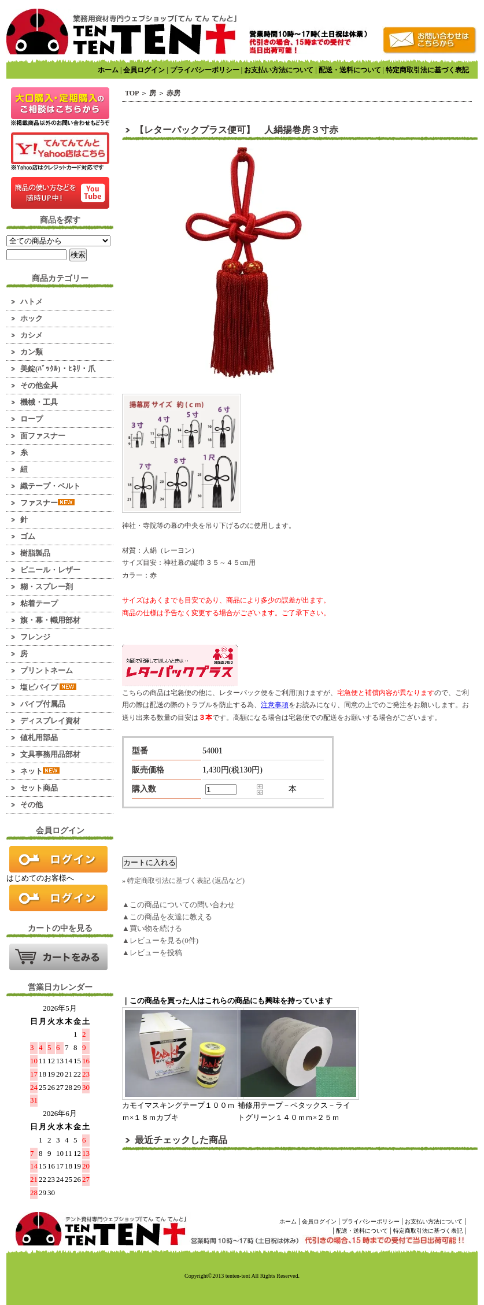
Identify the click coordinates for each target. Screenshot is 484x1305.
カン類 (31, 351)
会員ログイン (144, 70)
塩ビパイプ (48, 687)
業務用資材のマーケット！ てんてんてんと (121, 31)
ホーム (108, 70)
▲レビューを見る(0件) (160, 940)
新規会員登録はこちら (58, 898)
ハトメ (31, 301)
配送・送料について (350, 70)
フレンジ (35, 637)
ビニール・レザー (50, 569)
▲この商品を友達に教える (167, 916)
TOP (132, 93)
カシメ (31, 335)
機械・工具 (39, 402)
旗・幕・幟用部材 (50, 620)
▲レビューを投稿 (152, 952)
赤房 (173, 93)
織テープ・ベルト (50, 486)
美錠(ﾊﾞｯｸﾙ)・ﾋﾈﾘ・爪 (57, 368)
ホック (31, 318)
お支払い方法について (278, 70)
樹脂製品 (35, 553)
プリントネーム (46, 670)
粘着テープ (39, 603)
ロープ (31, 419)
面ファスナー (42, 435)
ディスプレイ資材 (50, 720)
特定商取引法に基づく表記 (427, 70)
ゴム (27, 536)
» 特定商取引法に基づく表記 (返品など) (183, 881)
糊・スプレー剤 (46, 586)
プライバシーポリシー (204, 70)
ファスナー (47, 502)
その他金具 (39, 385)
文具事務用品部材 (50, 754)
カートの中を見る (58, 957)
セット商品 (39, 787)
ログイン (58, 859)
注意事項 (275, 705)
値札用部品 (39, 737)
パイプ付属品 (42, 704)
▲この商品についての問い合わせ (178, 904)
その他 (31, 804)
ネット (40, 771)
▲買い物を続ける (152, 928)
